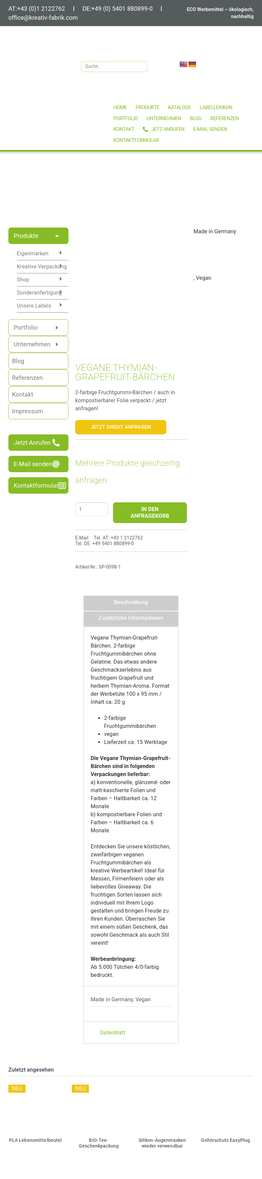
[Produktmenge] (91, 509)
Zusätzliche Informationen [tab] (130, 618)
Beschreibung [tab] (131, 602)
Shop (23, 279)
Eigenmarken (32, 253)
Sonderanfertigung (39, 292)
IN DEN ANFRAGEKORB (150, 512)
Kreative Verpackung (42, 266)
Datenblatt (112, 1032)
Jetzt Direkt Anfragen (121, 427)
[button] (147, 107)
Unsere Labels (34, 306)
